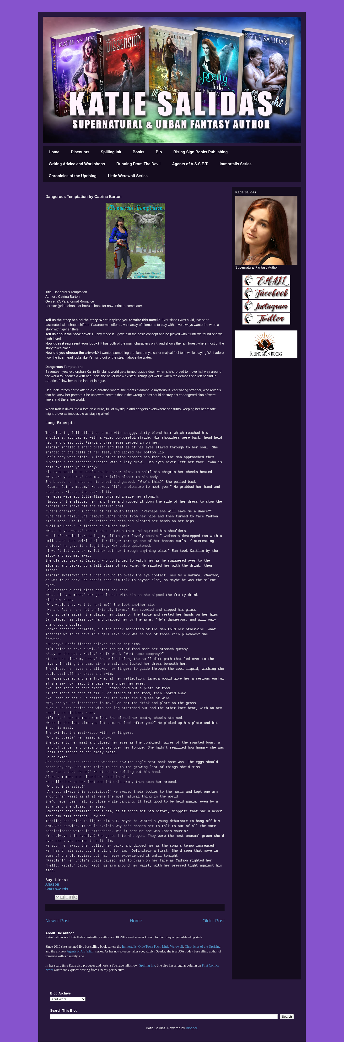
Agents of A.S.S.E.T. (190, 164)
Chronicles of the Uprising (73, 176)
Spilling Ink (111, 152)
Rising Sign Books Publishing (200, 152)
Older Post (213, 920)
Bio (159, 152)
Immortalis (129, 946)
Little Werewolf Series (128, 176)
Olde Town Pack (149, 946)
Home (54, 152)
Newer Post (57, 920)
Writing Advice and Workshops (77, 164)
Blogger (191, 1028)
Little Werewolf (172, 946)
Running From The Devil (138, 164)
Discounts (80, 152)
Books (138, 152)
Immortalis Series (236, 164)
